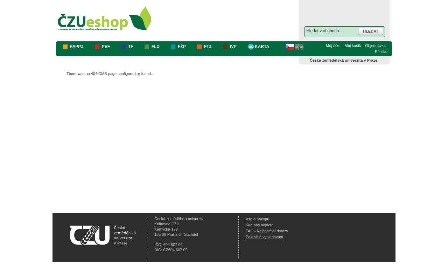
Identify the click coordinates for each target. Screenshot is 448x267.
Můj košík (353, 45)
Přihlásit (381, 51)
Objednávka (375, 45)
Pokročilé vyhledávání (264, 237)
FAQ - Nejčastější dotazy (267, 231)
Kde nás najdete (260, 225)
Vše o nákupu (257, 219)
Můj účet (333, 45)
